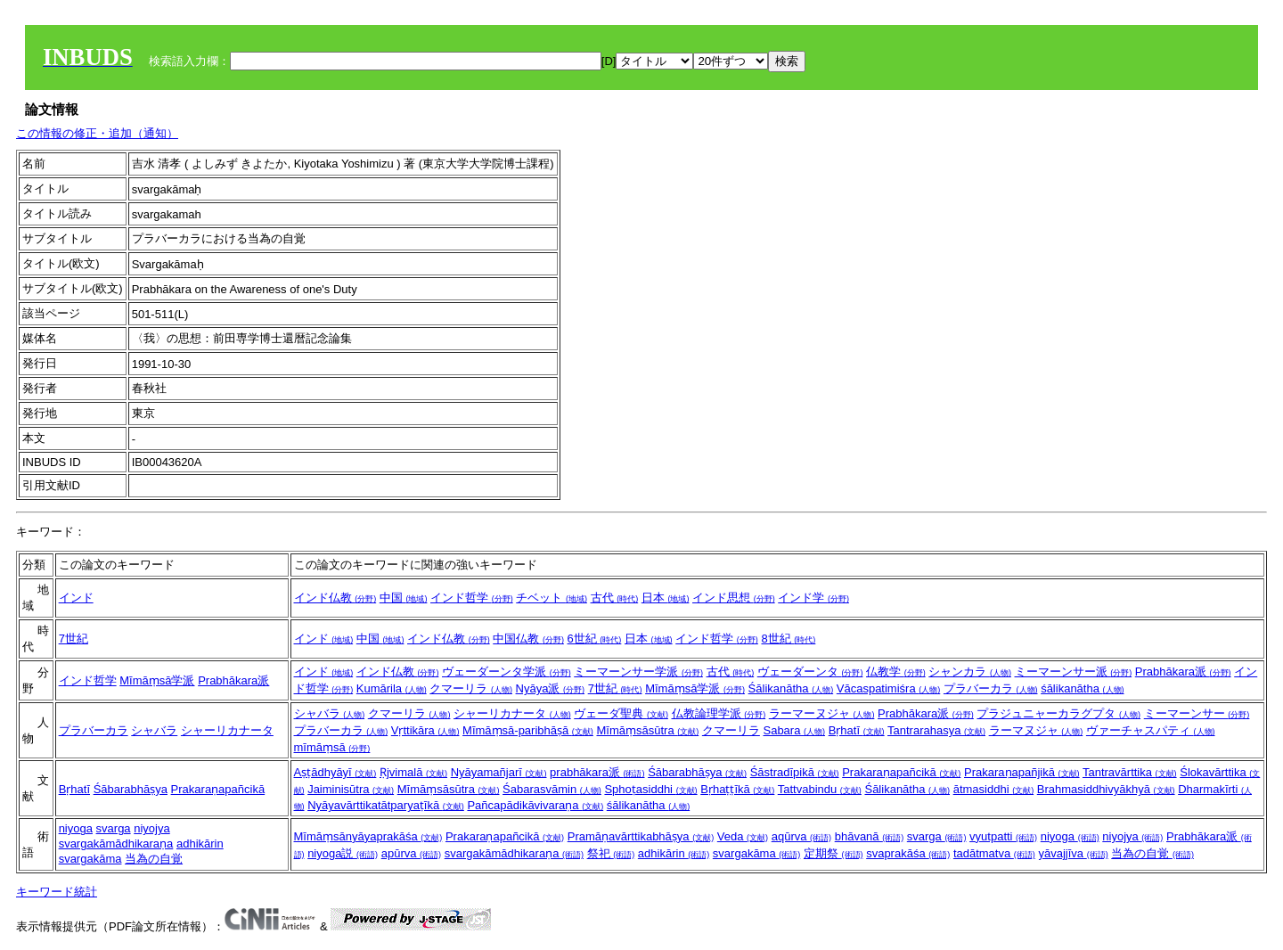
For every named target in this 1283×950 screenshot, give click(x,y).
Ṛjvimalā (413, 772)
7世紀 (73, 638)
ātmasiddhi (993, 789)
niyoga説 (342, 853)
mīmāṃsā (332, 747)
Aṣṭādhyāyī (335, 772)
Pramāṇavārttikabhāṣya (641, 836)
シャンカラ (969, 671)
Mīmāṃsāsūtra (647, 730)
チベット (551, 597)
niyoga (76, 828)
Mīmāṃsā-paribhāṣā (527, 730)
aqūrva (801, 836)
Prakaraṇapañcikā (218, 789)
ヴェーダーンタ (810, 671)
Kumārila (391, 688)
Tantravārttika (1130, 772)
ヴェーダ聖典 (621, 713)
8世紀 (788, 638)
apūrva (411, 853)
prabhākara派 (597, 772)
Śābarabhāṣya (131, 789)
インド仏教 (335, 597)
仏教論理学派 (719, 713)
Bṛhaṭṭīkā (737, 789)
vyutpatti (1003, 836)
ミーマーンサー (1197, 713)
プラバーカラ (991, 688)
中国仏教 (528, 638)
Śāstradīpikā (794, 772)
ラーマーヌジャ (822, 713)
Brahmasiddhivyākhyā (1106, 789)
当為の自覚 (154, 858)
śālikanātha (1082, 688)
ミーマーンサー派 (1073, 671)
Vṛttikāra (425, 730)
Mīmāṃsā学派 (156, 680)
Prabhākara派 (233, 680)
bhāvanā (869, 836)
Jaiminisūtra (350, 789)
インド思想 (733, 597)
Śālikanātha (791, 688)
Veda (742, 836)
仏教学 (896, 671)
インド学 (813, 597)
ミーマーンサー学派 (638, 671)
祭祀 (611, 853)
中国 (404, 597)
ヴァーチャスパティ (1150, 730)
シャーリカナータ (227, 730)
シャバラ (154, 730)
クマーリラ (470, 688)
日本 (666, 597)
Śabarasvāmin (552, 789)
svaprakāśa (908, 853)
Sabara (794, 730)
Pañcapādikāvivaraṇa (535, 805)
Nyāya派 (550, 688)
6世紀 (595, 638)
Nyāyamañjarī (499, 772)
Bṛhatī (857, 730)
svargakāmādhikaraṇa (116, 843)
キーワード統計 (56, 891)
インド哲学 (471, 597)
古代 (615, 597)
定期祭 (833, 853)
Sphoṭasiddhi (650, 789)
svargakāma (90, 858)
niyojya (151, 828)
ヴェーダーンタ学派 (506, 671)
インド (76, 597)
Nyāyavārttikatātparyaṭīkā (385, 805)
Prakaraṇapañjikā (1022, 772)
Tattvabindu (820, 789)
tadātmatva (994, 853)
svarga (113, 828)
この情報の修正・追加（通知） (97, 133)
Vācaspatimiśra (888, 688)
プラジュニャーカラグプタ (1058, 713)
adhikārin (200, 843)
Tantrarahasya (936, 730)
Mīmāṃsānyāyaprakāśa (368, 836)
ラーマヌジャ (1036, 730)
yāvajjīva (1072, 853)
